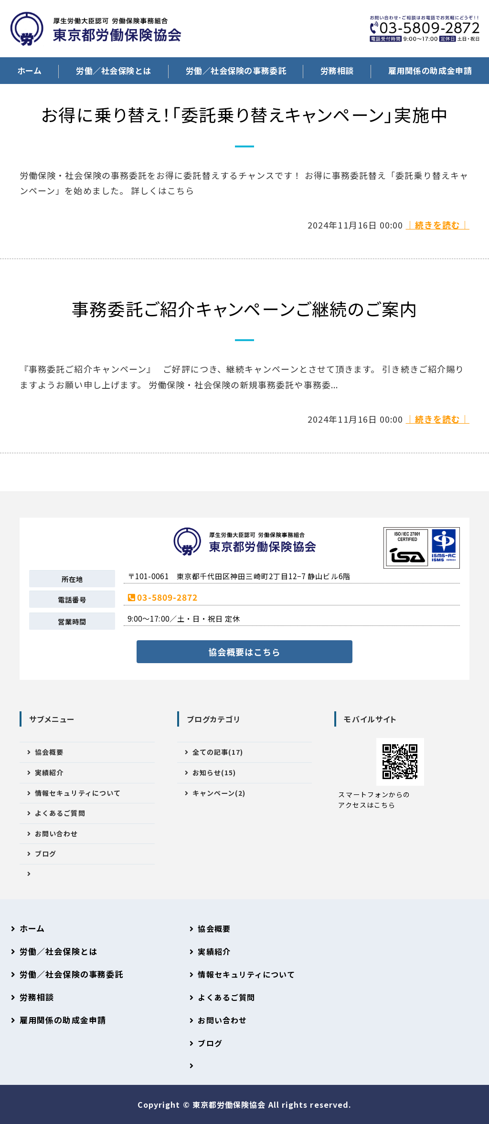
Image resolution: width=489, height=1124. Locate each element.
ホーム (29, 70)
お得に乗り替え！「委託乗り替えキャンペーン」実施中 (244, 114)
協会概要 (49, 752)
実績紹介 (49, 772)
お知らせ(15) (214, 772)
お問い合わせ (56, 833)
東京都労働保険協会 (230, 1104)
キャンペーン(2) (219, 793)
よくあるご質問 (60, 813)
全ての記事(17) (218, 752)
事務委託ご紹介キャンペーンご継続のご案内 (245, 308)
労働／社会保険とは (113, 70)
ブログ (45, 853)
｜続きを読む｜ (437, 225)
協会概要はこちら (244, 651)
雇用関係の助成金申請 (63, 1020)
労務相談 (337, 70)
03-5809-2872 (167, 597)
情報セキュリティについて (78, 793)
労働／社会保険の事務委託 (236, 70)
